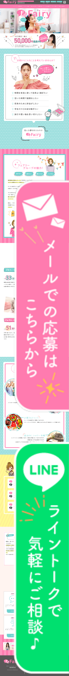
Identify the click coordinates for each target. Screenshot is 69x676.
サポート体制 (26, 6)
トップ (14, 6)
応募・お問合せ (62, 6)
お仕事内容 (20, 6)
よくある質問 (47, 6)
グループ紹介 (54, 6)
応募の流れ (40, 6)
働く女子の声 (33, 6)
